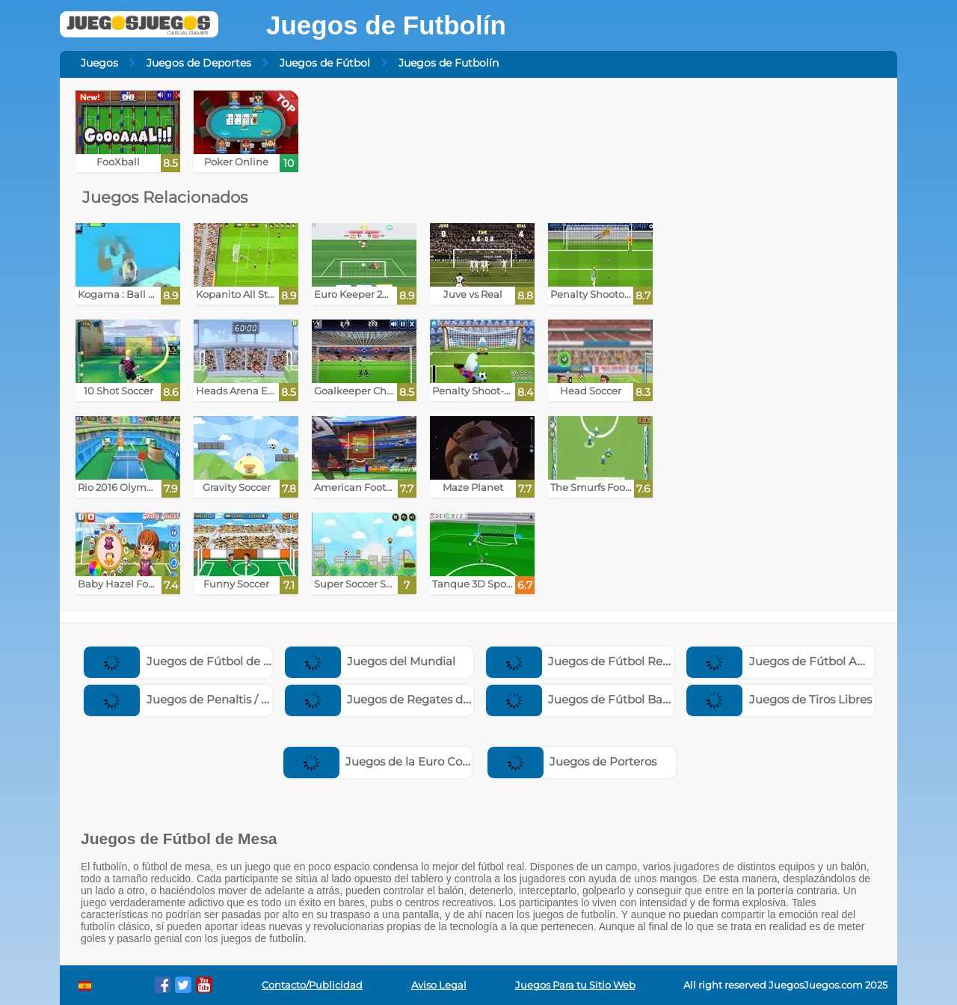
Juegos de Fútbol (325, 63)
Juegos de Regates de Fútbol (397, 699)
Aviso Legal (439, 985)
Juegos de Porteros (572, 761)
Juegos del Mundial (370, 661)
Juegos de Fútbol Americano (798, 661)
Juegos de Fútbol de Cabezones (204, 661)
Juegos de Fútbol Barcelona (595, 699)
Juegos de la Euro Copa (380, 761)
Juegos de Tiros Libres (779, 699)
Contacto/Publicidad (312, 985)
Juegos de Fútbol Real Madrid (601, 661)
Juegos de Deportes (199, 63)
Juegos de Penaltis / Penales (194, 699)
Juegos (99, 63)
